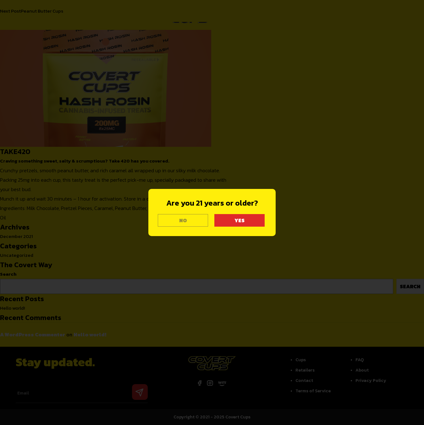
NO (183, 220)
